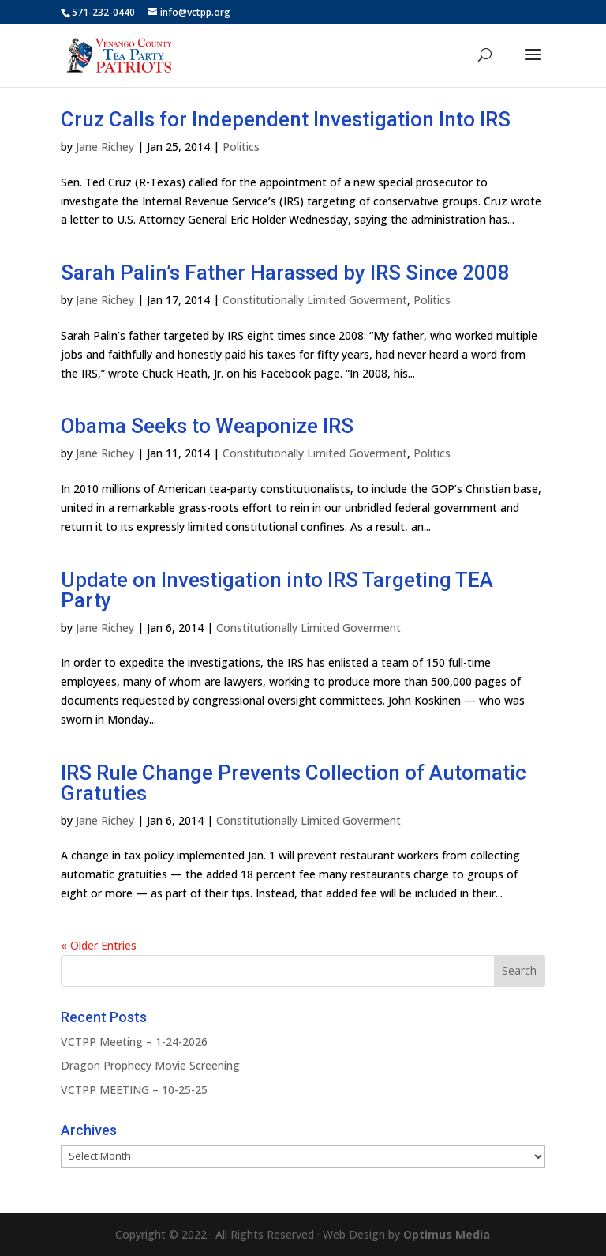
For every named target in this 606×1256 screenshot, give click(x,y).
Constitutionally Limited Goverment (315, 299)
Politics (241, 146)
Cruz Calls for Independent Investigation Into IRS (286, 119)
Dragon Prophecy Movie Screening (150, 1065)
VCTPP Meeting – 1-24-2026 (134, 1041)
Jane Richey (105, 146)
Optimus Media (446, 1234)
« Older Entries (99, 945)
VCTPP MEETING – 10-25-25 (134, 1089)
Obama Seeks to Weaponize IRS (207, 426)
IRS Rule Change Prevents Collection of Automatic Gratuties (293, 783)
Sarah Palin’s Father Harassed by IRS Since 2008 (285, 272)
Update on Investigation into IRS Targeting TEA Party (277, 590)
